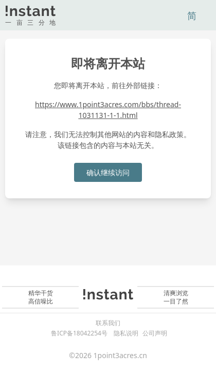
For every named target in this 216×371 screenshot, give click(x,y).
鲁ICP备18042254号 (79, 333)
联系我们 (108, 323)
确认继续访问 (108, 172)
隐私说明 (126, 333)
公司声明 (154, 333)
